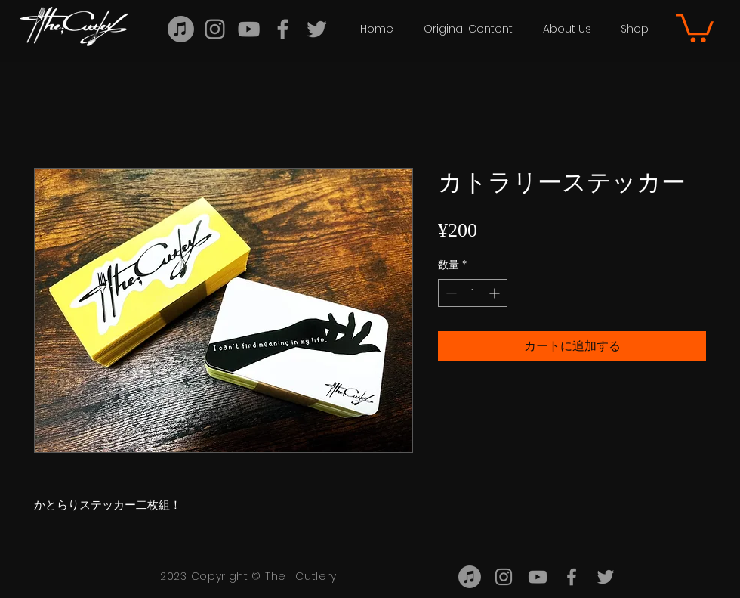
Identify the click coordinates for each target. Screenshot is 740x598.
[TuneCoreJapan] (181, 29)
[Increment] (495, 293)
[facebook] (283, 29)
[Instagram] (215, 29)
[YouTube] (249, 29)
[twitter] (317, 29)
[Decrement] (449, 293)
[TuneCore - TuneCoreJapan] (469, 576)
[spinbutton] (472, 293)
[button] (468, 28)
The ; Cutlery (301, 576)
